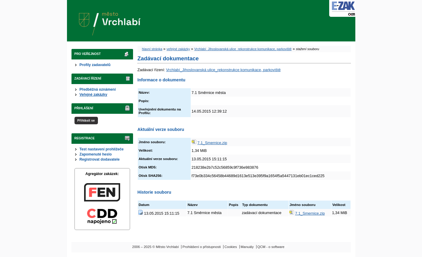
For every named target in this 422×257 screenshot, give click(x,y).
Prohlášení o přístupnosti (202, 247)
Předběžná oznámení (98, 89)
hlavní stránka (152, 49)
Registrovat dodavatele (100, 159)
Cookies (230, 247)
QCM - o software (270, 247)
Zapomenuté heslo (96, 154)
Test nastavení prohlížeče (102, 149)
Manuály (247, 247)
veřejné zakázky (178, 49)
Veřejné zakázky (94, 94)
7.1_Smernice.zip (212, 143)
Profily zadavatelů (95, 65)
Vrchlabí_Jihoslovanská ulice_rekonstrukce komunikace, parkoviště (243, 49)
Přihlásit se (86, 120)
